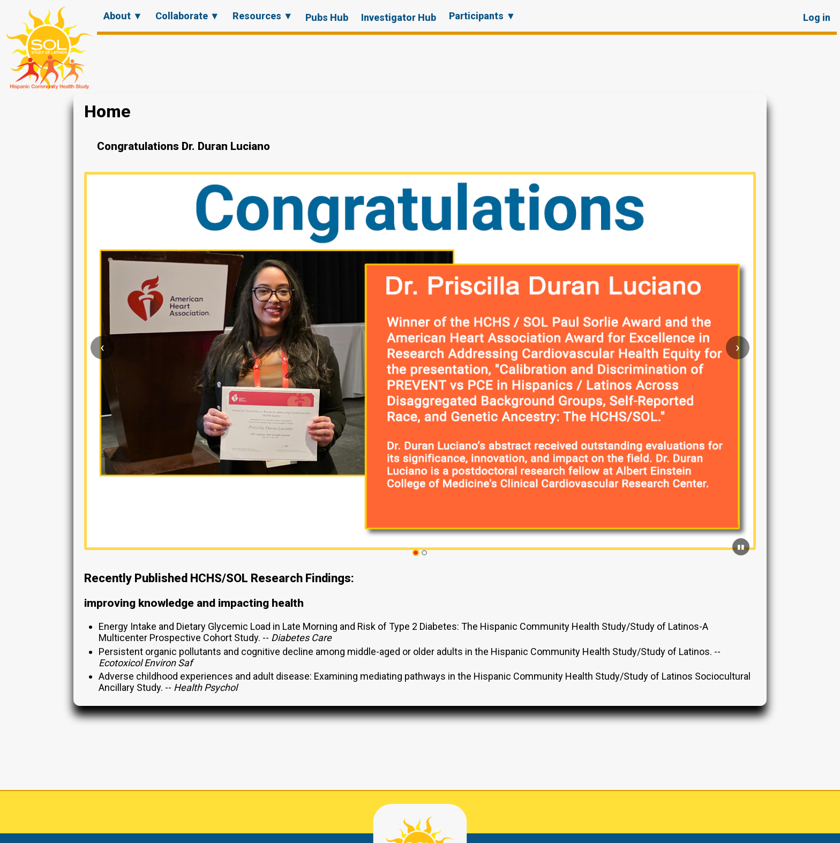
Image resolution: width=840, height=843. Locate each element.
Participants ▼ (482, 15)
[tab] (415, 553)
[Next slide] (737, 347)
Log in (816, 17)
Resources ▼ (262, 15)
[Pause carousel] (740, 546)
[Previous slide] (102, 347)
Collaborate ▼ (187, 15)
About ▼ (122, 15)
